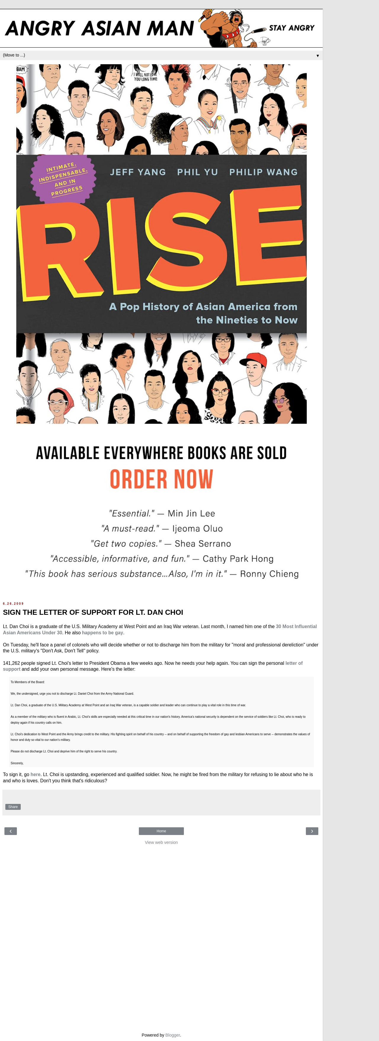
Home (161, 831)
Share (13, 807)
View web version (161, 842)
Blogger (173, 1035)
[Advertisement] (161, 937)
